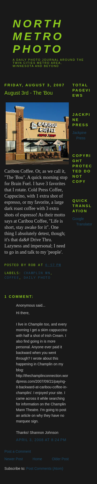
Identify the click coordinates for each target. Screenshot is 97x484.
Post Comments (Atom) (44, 469)
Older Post (60, 459)
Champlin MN (37, 272)
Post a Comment (17, 451)
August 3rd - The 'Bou (28, 93)
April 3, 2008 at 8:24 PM (41, 440)
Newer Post (13, 459)
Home (37, 459)
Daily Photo (37, 277)
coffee (11, 277)
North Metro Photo (38, 36)
